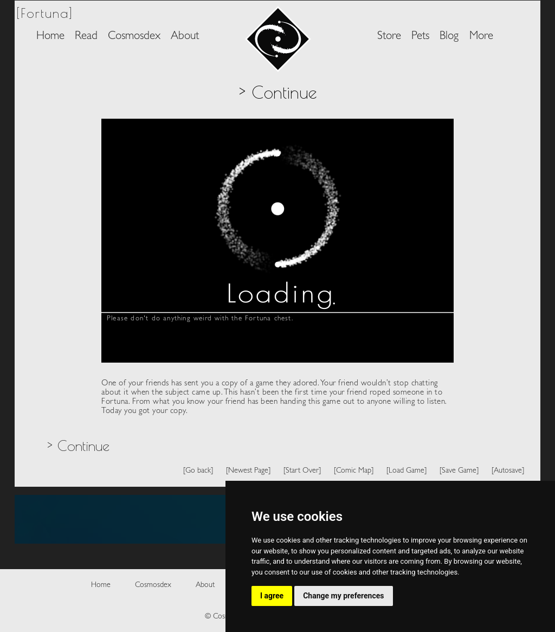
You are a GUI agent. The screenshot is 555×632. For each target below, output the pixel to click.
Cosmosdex (134, 36)
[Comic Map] (353, 470)
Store (389, 36)
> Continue (78, 445)
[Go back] (198, 470)
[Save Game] (459, 470)
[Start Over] (302, 470)
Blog (449, 36)
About (185, 36)
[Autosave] (508, 470)
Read (86, 36)
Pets (420, 36)
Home (50, 36)
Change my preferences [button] (343, 595)
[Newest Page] (248, 470)
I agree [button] (271, 595)
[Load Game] (406, 470)
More (481, 36)
